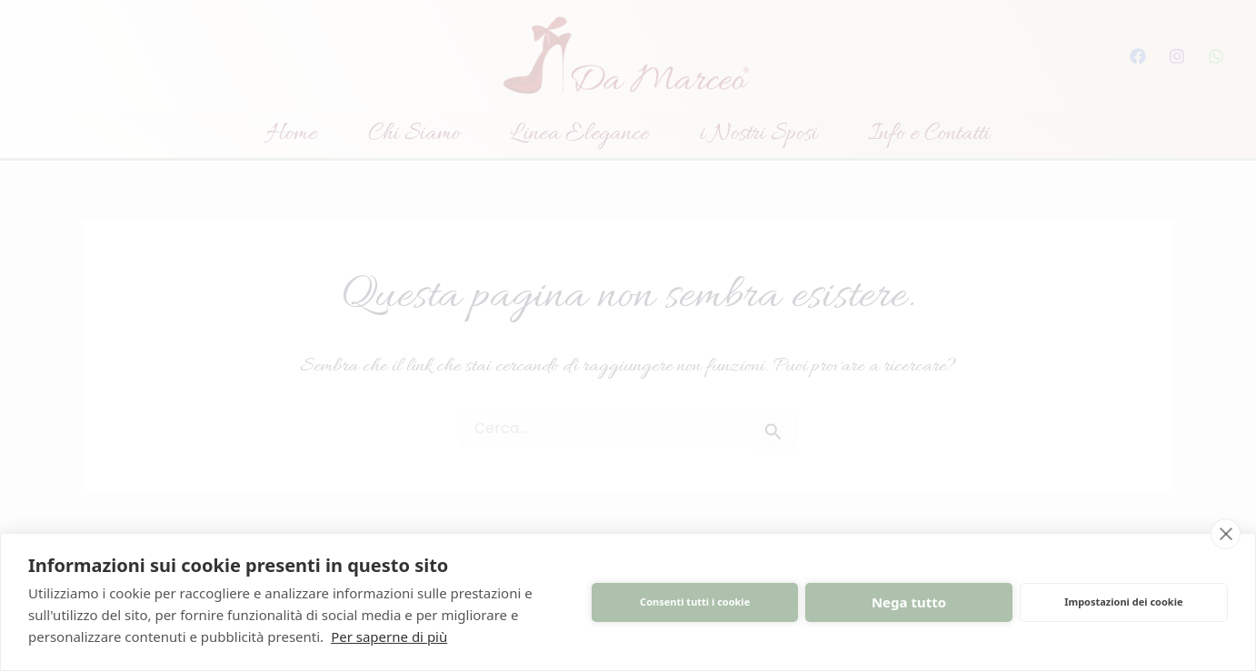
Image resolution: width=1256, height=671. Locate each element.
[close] (1226, 533)
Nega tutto (909, 602)
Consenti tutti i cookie (695, 601)
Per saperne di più (389, 636)
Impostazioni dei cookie (1123, 601)
